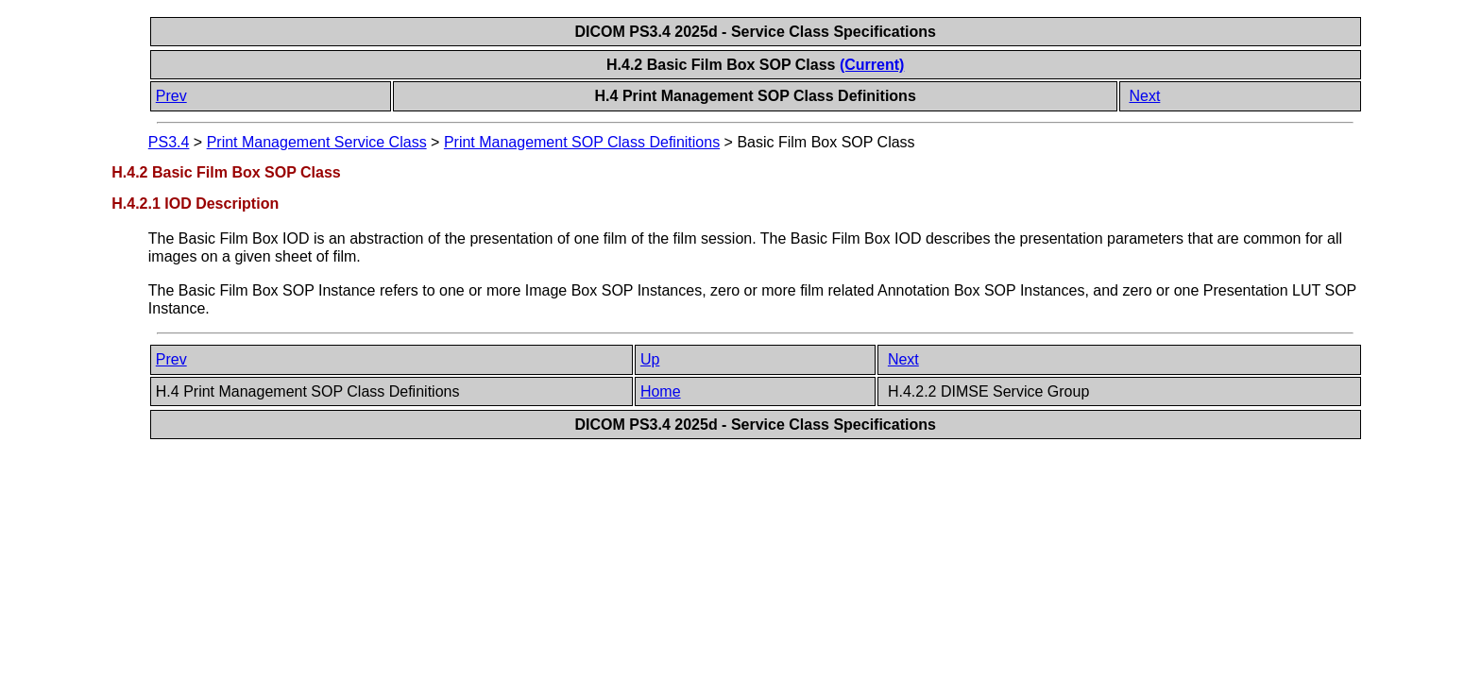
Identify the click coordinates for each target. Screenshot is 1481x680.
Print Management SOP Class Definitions (582, 142)
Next (1144, 96)
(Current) (872, 65)
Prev (171, 96)
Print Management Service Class (317, 142)
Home (660, 391)
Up (649, 359)
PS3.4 (169, 142)
